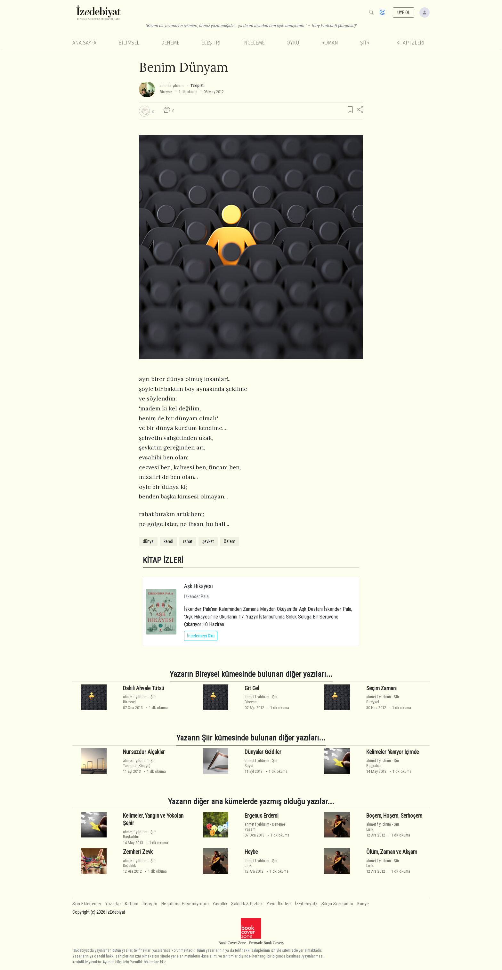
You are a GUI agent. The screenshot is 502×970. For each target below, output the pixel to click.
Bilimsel (128, 43)
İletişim (150, 904)
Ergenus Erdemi (262, 815)
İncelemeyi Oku (201, 635)
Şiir (364, 43)
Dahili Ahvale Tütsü (143, 688)
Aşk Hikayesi (198, 586)
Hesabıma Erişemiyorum (185, 904)
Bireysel (166, 91)
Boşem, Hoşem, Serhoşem (394, 815)
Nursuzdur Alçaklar (144, 752)
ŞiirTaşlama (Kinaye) (139, 763)
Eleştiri (211, 43)
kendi (168, 541)
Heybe (251, 852)
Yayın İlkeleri (279, 904)
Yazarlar (113, 904)
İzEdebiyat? (306, 904)
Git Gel (252, 688)
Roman (329, 43)
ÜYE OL (403, 12)
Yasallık (220, 904)
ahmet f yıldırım (172, 85)
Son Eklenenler (86, 904)
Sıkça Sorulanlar (337, 904)
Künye (363, 904)
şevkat (208, 541)
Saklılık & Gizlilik (247, 904)
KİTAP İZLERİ (410, 43)
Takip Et (196, 85)
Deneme (170, 43)
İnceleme (253, 43)
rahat (187, 541)
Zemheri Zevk (138, 852)
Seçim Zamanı (381, 688)
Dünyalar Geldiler (263, 752)
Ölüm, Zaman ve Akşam (391, 852)
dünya (148, 541)
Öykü (293, 43)
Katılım (132, 904)
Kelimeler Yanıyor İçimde (392, 752)
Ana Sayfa (84, 43)
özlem (229, 541)
